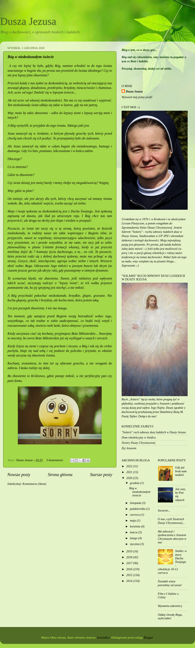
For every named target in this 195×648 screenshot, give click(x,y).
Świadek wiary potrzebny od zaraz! (170, 583)
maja (133, 520)
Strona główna (60, 474)
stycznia (135, 544)
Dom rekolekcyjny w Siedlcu (139, 437)
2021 (129, 472)
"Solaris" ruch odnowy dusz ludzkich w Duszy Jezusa (154, 432)
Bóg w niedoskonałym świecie (31, 57)
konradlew (103, 637)
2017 (129, 563)
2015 (129, 575)
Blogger (148, 637)
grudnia (135, 483)
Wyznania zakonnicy (170, 606)
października (138, 508)
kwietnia (135, 526)
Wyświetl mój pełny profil (137, 97)
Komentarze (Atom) (34, 483)
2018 (129, 557)
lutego (134, 538)
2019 (129, 551)
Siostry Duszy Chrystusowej (138, 442)
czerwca (135, 514)
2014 (129, 581)
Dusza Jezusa (28, 21)
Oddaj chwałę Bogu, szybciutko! (170, 616)
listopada (136, 503)
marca (134, 532)
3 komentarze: (55, 460)
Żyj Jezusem (129, 448)
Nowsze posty (18, 474)
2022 (129, 466)
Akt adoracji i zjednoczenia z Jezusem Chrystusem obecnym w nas (172, 537)
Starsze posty (101, 474)
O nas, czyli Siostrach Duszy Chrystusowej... (171, 520)
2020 (129, 478)
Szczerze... (164, 510)
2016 (129, 569)
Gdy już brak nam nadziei (181, 471)
